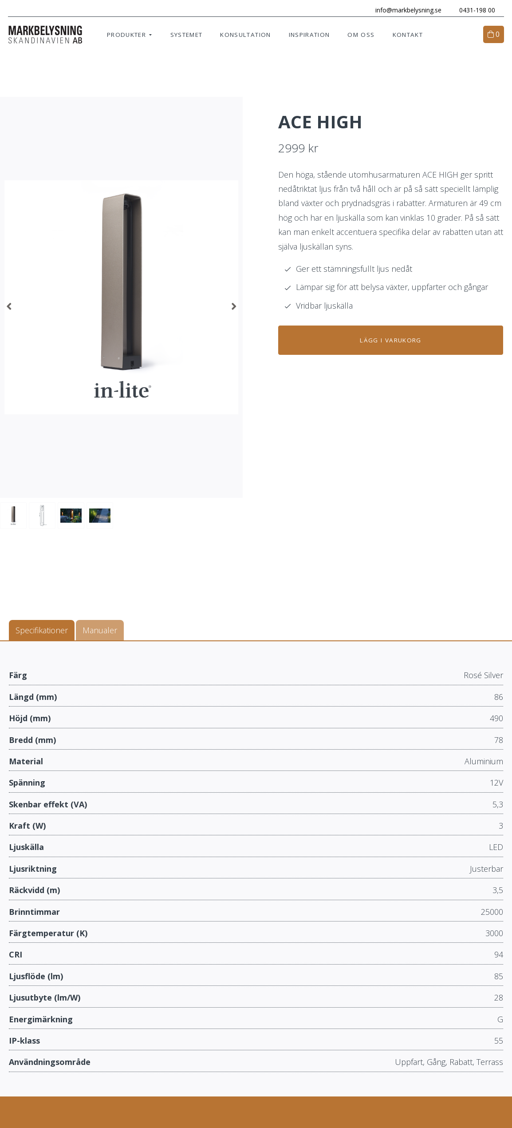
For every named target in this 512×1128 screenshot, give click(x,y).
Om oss (360, 36)
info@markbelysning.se (407, 10)
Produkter (126, 36)
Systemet (186, 36)
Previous (9, 307)
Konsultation (245, 36)
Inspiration (309, 36)
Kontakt (408, 36)
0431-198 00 (476, 10)
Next (234, 307)
